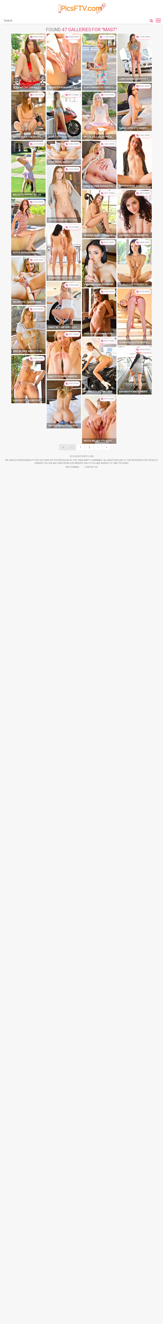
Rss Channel (72, 1244)
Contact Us (91, 1244)
